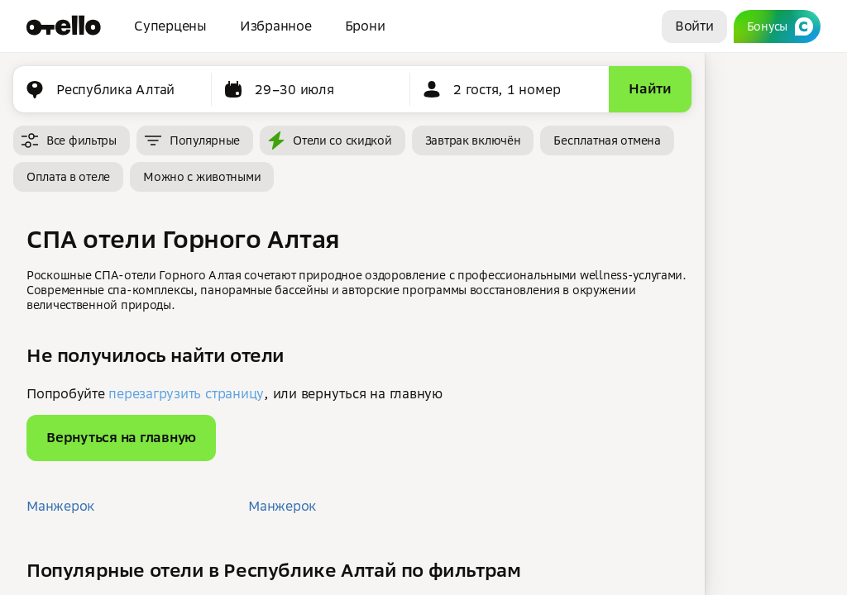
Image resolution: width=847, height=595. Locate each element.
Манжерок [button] (60, 505)
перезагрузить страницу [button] (186, 393)
